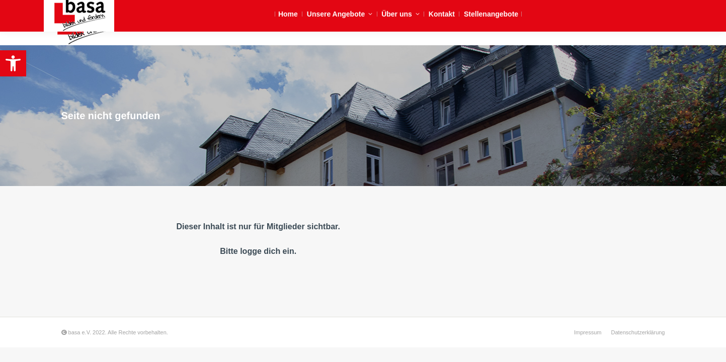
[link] (13, 63)
